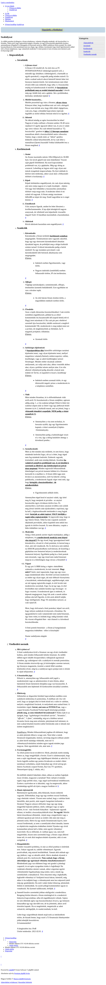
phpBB (11, 970)
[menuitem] (15, 8)
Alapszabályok (88, 43)
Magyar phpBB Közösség (22, 979)
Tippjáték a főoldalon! (52, 30)
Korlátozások (87, 48)
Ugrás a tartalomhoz (7, 2)
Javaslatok (86, 46)
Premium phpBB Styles (22, 973)
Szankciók (86, 51)
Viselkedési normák (90, 54)
